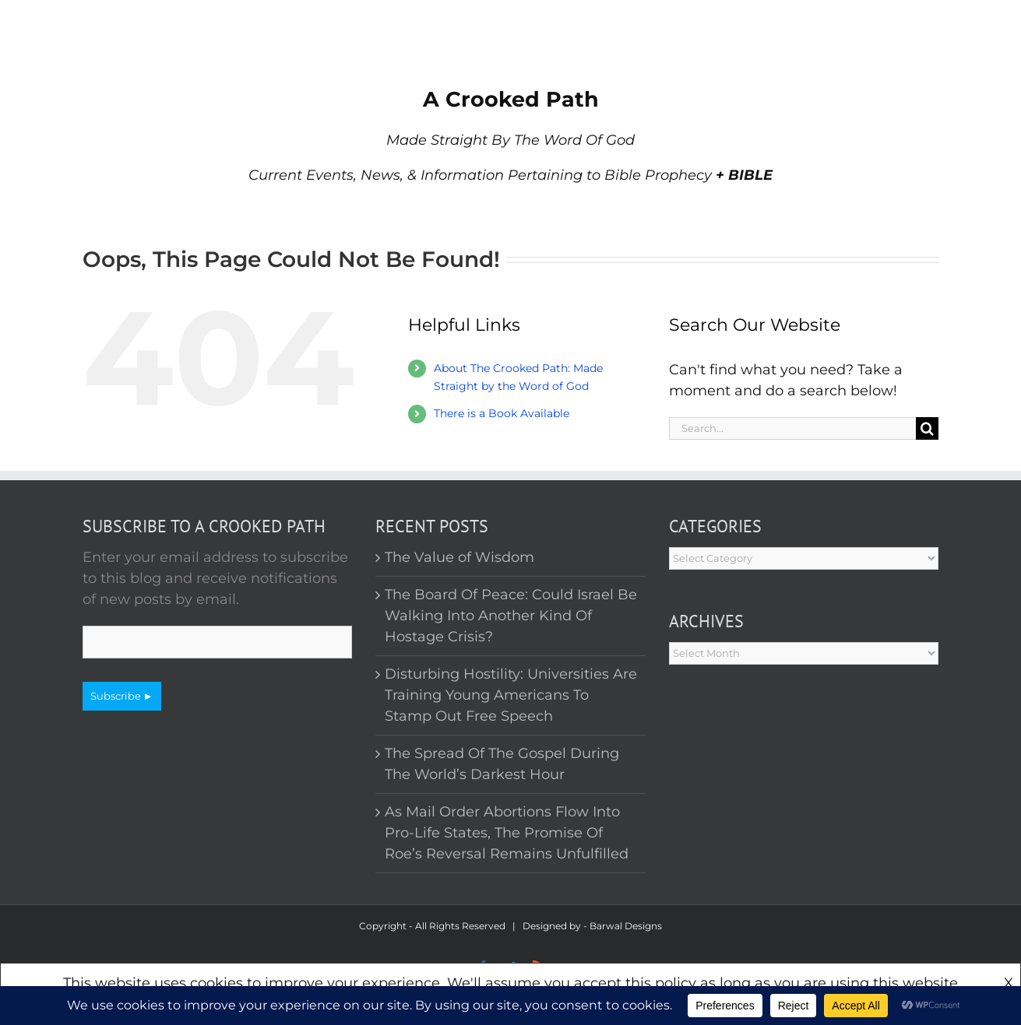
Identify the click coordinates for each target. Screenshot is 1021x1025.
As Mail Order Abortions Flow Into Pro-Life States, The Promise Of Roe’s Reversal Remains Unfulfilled (506, 832)
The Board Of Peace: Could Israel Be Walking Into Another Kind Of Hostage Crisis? (511, 615)
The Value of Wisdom (459, 557)
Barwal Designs (626, 926)
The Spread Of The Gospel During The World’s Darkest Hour (502, 764)
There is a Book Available (501, 413)
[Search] (927, 428)
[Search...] (793, 428)
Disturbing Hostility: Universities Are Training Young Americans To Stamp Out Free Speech (511, 695)
